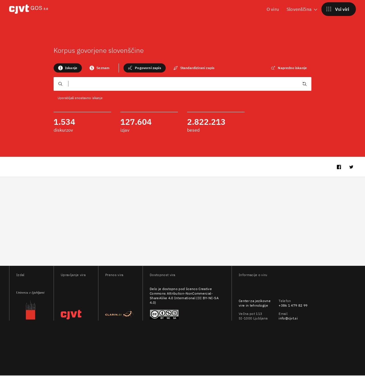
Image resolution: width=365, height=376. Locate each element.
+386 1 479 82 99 (293, 305)
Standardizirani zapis (193, 68)
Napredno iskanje (289, 68)
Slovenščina (302, 9)
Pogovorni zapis (144, 68)
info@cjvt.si (288, 319)
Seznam (100, 68)
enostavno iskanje (89, 98)
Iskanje (67, 68)
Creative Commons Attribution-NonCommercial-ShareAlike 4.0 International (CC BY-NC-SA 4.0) (184, 296)
